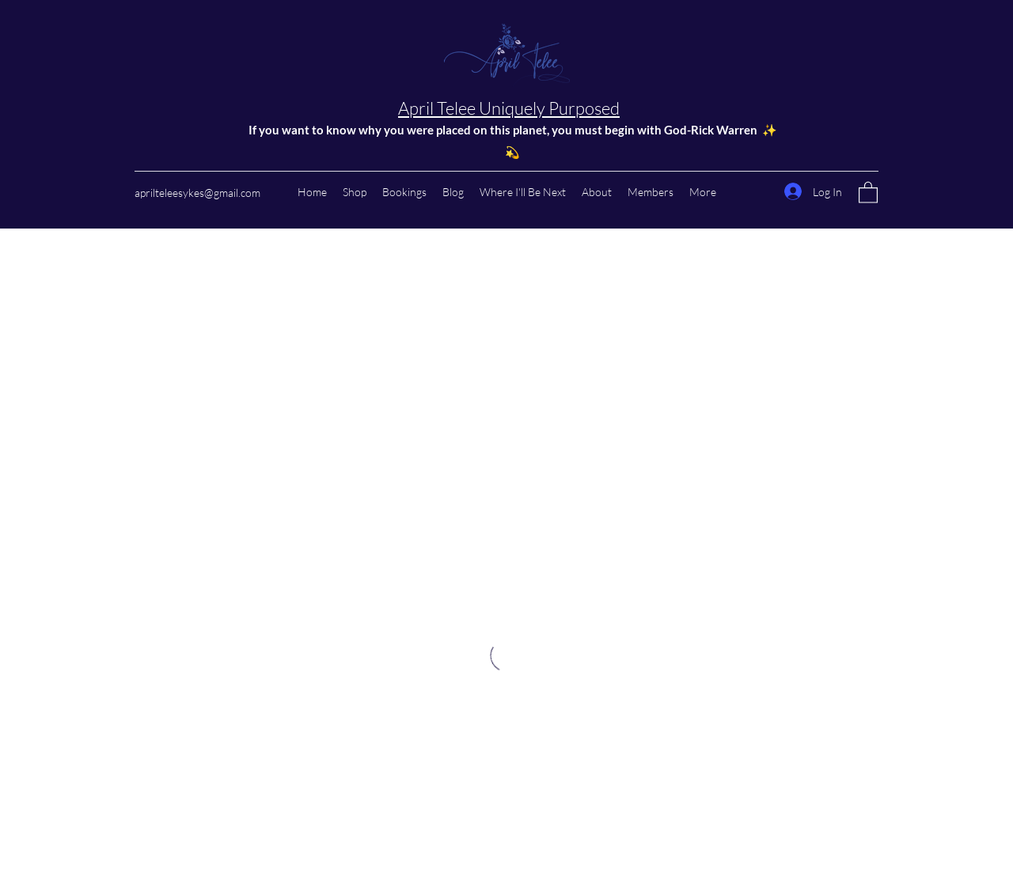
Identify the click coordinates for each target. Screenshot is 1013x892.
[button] (868, 191)
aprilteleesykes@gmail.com (197, 192)
